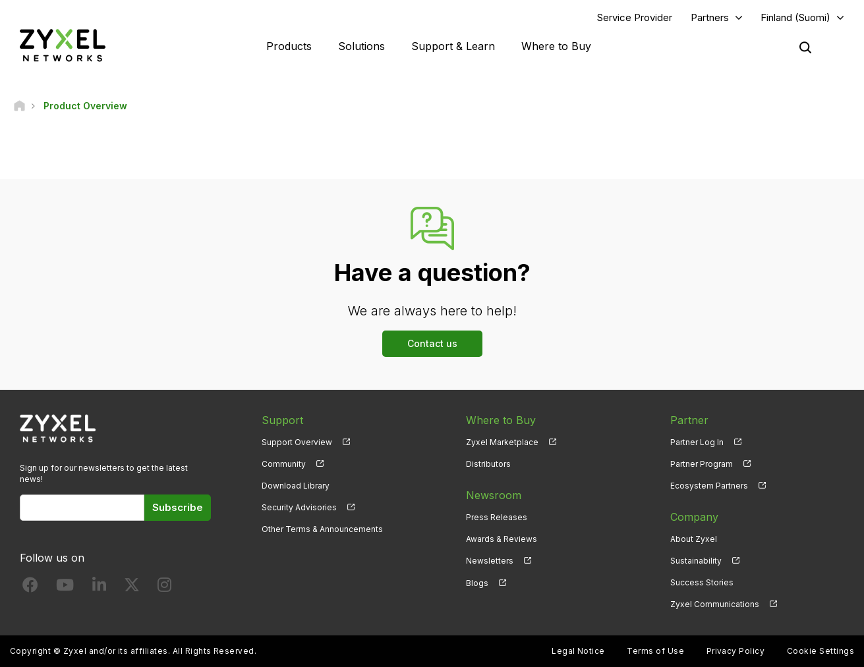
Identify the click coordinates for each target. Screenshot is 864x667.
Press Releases (496, 517)
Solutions (361, 46)
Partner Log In (697, 442)
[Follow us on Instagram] (164, 588)
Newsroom (493, 495)
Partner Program (701, 464)
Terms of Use (655, 651)
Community (284, 464)
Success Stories (702, 582)
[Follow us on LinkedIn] (99, 588)
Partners (710, 17)
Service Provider (634, 17)
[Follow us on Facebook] (30, 588)
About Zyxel (693, 539)
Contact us (432, 343)
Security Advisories (299, 507)
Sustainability (696, 561)
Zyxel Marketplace (502, 442)
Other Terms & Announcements (322, 529)
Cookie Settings (820, 651)
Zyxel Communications (714, 604)
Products (289, 46)
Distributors (488, 464)
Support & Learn (453, 46)
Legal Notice (578, 651)
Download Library (296, 486)
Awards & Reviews (501, 539)
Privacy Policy (735, 651)
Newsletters (489, 561)
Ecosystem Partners (709, 486)
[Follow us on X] (132, 588)
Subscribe (177, 507)
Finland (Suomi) (795, 17)
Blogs (477, 582)
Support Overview (297, 442)
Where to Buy (556, 46)
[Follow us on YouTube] (65, 588)
